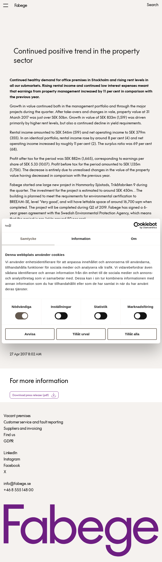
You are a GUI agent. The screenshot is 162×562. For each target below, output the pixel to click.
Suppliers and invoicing (23, 429)
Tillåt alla (132, 334)
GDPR (9, 441)
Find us (9, 435)
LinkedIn (10, 453)
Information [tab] (81, 239)
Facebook (12, 466)
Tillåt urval (81, 334)
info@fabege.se (17, 484)
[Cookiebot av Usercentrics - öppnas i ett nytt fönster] (137, 225)
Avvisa (29, 334)
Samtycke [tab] (28, 239)
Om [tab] (134, 239)
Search (152, 5)
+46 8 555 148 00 (18, 490)
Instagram (12, 459)
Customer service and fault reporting (33, 422)
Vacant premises (17, 416)
